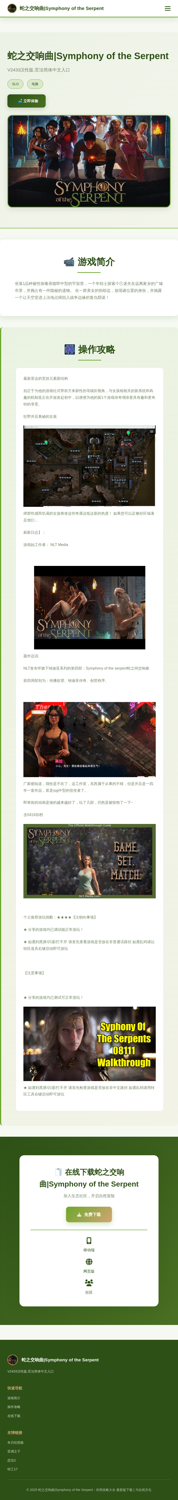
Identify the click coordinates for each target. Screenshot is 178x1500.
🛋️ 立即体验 (28, 101)
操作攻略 (13, 1407)
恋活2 (11, 1460)
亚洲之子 (13, 1451)
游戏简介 (13, 1398)
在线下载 (13, 1416)
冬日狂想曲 (15, 1442)
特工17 (12, 1469)
